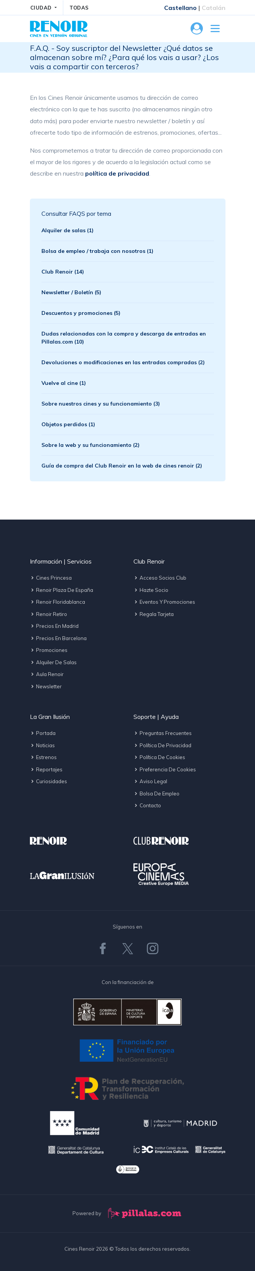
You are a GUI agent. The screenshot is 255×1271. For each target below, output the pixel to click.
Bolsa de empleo (156, 793)
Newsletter (46, 686)
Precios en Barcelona (58, 638)
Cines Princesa (51, 578)
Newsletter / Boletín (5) (71, 292)
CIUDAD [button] (42, 8)
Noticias (42, 745)
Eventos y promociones (164, 602)
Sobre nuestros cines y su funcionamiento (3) (100, 403)
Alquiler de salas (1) (67, 230)
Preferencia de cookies (164, 769)
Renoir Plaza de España (61, 590)
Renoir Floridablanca (57, 602)
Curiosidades (48, 781)
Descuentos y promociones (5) (80, 313)
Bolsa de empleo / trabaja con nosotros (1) (97, 251)
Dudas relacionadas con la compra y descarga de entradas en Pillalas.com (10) (123, 337)
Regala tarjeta (153, 614)
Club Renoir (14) (62, 271)
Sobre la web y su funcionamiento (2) (90, 445)
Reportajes (46, 769)
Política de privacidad (162, 745)
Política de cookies (159, 757)
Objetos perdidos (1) (68, 424)
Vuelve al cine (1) (63, 383)
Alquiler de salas (53, 662)
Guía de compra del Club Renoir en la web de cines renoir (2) (121, 465)
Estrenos (43, 757)
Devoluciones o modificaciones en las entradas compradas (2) (123, 362)
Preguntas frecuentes (162, 733)
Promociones (48, 650)
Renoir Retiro (48, 614)
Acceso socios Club (159, 578)
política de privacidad (117, 173)
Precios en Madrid (54, 626)
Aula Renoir (47, 674)
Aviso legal (150, 781)
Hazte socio (150, 590)
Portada (43, 733)
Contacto (147, 805)
